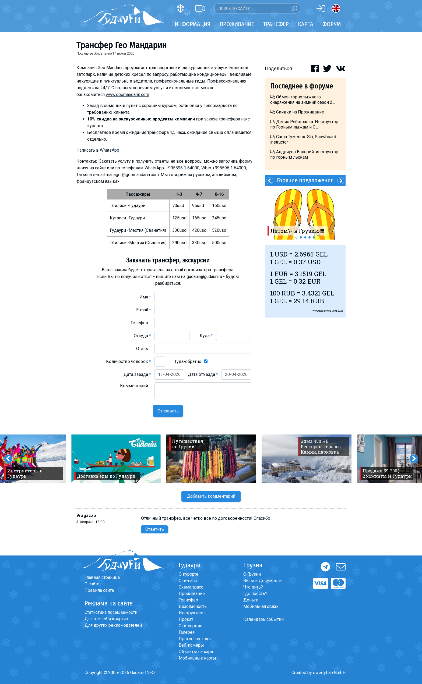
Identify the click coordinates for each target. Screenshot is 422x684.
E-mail (143, 309)
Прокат (186, 619)
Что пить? (253, 587)
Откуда (142, 335)
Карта (305, 24)
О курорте (188, 574)
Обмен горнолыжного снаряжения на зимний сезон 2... (302, 99)
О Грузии (252, 574)
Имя (145, 297)
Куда (206, 335)
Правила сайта (99, 590)
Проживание (192, 593)
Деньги (250, 600)
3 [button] (305, 237)
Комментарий (135, 385)
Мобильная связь (261, 606)
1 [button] (296, 237)
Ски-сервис (190, 625)
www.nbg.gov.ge (321, 310)
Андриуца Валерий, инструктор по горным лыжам (304, 154)
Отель (143, 348)
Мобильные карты (197, 658)
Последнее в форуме (301, 86)
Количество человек (128, 361)
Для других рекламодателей (113, 625)
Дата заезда (137, 374)
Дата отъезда (203, 374)
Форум (331, 24)
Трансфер (188, 600)
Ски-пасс (188, 580)
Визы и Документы (263, 580)
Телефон (141, 322)
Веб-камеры (191, 645)
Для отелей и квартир (106, 618)
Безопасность (193, 606)
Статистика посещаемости (111, 612)
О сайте (92, 583)
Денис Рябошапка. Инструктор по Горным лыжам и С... (304, 124)
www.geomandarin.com (127, 94)
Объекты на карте (196, 651)
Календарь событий (263, 619)
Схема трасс (191, 587)
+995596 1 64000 (182, 167)
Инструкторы (192, 612)
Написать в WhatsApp (97, 150)
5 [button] (313, 237)
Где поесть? (255, 593)
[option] (305, 213)
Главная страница (102, 577)
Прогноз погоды (195, 638)
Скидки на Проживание (297, 112)
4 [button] (309, 237)
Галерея (187, 632)
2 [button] (301, 237)
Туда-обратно (187, 361)
